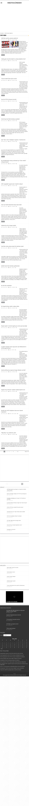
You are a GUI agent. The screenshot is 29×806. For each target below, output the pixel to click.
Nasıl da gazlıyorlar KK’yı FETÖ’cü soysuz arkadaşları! (10, 655)
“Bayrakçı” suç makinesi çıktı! (8, 432)
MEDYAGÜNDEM (14, 3)
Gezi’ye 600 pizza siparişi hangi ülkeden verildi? (13, 370)
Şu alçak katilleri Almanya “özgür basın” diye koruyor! (17, 502)
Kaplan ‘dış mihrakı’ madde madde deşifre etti (13, 389)
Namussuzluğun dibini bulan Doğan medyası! (8, 658)
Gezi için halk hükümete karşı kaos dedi (11, 204)
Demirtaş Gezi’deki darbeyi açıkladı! (10, 119)
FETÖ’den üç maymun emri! (12, 623)
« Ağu (1, 648)
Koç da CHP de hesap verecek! (8, 99)
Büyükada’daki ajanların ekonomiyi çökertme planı (9, 653)
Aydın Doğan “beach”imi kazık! (12, 567)
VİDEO (13, 267)
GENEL (10, 39)
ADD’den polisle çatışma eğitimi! (9, 38)
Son (17, 451)
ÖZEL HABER (14, 413)
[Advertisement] (14, 17)
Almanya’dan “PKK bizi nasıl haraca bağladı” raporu (9, 668)
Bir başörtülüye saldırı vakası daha (10, 306)
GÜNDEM (13, 39)
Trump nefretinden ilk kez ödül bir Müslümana (15, 585)
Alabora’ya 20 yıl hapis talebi (8, 225)
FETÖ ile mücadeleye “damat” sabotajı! (14, 516)
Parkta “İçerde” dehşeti (11, 576)
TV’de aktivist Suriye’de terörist (13, 619)
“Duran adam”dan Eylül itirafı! (9, 78)
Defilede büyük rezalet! (11, 580)
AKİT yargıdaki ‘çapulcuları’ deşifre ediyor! (12, 184)
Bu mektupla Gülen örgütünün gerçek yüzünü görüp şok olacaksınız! (13, 663)
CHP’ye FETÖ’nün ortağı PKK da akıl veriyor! (15, 507)
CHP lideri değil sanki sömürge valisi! (14, 520)
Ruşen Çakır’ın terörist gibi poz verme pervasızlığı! (14, 326)
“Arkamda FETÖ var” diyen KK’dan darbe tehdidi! (16, 511)
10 (13, 451)
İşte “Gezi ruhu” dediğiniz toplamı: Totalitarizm (13, 139)
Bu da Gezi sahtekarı (6, 285)
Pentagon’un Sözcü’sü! (11, 529)
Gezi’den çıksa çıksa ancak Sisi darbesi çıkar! (12, 246)
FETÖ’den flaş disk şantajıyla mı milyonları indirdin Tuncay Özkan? (15, 611)
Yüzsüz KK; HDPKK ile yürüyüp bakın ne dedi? (8, 669)
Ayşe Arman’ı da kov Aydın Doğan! (11, 601)
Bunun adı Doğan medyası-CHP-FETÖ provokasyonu (16, 493)
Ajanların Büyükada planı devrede (13, 615)
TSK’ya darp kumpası (10, 628)
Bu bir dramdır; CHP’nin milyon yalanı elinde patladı (10, 661)
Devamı (3, 74)
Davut (20, 669)
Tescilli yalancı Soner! (11, 572)
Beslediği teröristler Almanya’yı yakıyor (7, 660)
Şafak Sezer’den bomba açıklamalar (10, 266)
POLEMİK (13, 327)
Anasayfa (2, 33)
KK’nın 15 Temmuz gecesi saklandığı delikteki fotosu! (10, 666)
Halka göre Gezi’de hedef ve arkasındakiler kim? (13, 59)
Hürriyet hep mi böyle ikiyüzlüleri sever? (14, 524)
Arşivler (1, 635)
